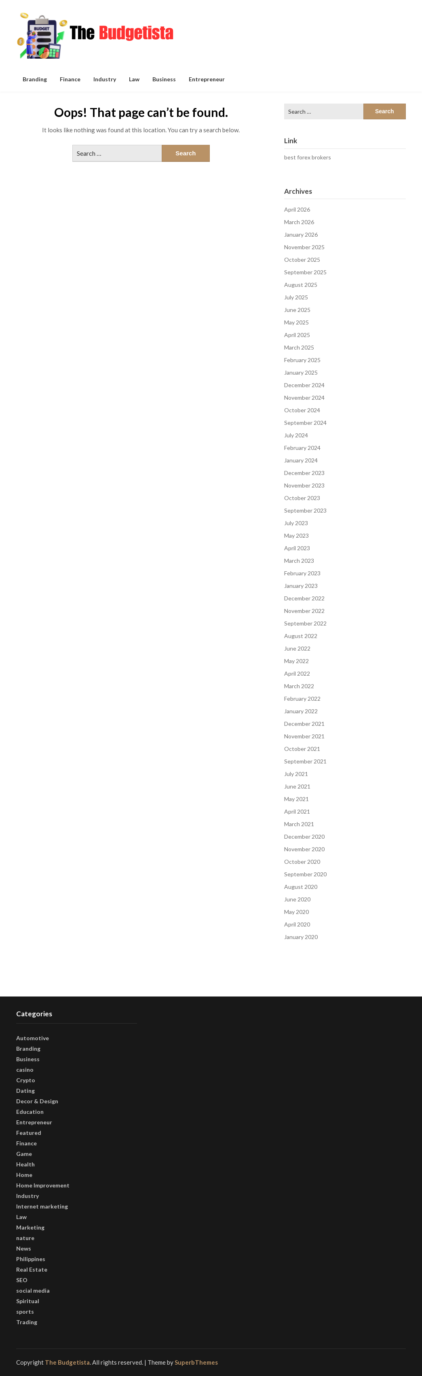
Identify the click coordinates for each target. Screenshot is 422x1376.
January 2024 (301, 460)
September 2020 (305, 874)
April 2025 (297, 334)
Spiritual (27, 1301)
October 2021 (302, 748)
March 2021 (299, 824)
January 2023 (301, 585)
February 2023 (302, 573)
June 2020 (297, 899)
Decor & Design (37, 1101)
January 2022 (301, 711)
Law (134, 79)
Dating (25, 1090)
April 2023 (297, 548)
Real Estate (31, 1269)
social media (33, 1290)
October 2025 (302, 259)
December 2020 (304, 836)
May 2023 (296, 535)
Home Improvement (43, 1185)
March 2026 (299, 221)
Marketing (30, 1227)
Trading (26, 1322)
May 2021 (296, 798)
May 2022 (296, 660)
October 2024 (302, 410)
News (23, 1248)
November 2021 (304, 736)
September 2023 (305, 510)
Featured (28, 1132)
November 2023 (304, 485)
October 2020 (302, 861)
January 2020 (301, 936)
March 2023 (299, 560)
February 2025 (302, 359)
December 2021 (304, 723)
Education (30, 1111)
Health (25, 1164)
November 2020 (304, 849)
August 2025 (300, 284)
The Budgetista (67, 1362)
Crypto (25, 1080)
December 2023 (304, 472)
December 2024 (304, 385)
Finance (70, 79)
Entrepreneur (207, 79)
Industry (104, 79)
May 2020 (296, 911)
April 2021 (297, 811)
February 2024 (302, 447)
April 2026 (297, 209)
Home (24, 1174)
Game (24, 1153)
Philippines (30, 1258)
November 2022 (304, 610)
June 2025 (297, 309)
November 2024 (304, 397)
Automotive (32, 1038)
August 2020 (300, 886)
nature (25, 1237)
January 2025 (301, 372)
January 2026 (301, 234)
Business (164, 79)
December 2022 (304, 598)
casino (25, 1069)
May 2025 (296, 322)
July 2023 (296, 522)
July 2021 (296, 773)
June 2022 (297, 648)
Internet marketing (42, 1206)
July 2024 (296, 435)
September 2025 (305, 272)
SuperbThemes (196, 1362)
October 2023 (302, 497)
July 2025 (296, 297)
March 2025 (299, 347)
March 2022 (299, 686)
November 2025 (304, 247)
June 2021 (297, 786)
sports (25, 1311)
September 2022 (305, 623)
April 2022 (297, 673)
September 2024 (305, 422)
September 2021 (305, 761)
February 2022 (302, 698)
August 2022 (300, 635)
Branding (35, 79)
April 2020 (297, 924)
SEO (21, 1279)
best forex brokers (307, 157)
